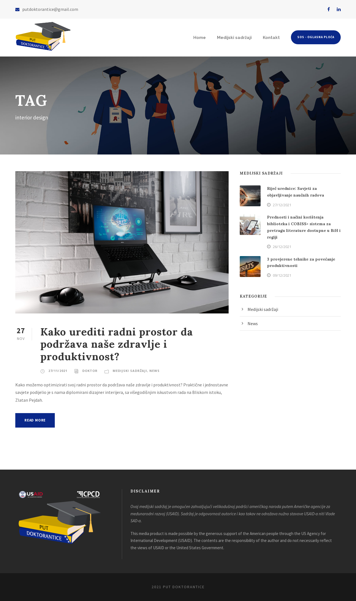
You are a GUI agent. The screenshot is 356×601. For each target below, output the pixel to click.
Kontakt (271, 37)
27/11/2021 (57, 371)
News (154, 371)
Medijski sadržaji (234, 37)
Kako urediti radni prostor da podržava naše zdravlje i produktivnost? (116, 344)
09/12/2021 (282, 275)
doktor (90, 371)
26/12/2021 (282, 246)
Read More (35, 420)
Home (199, 37)
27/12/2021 (282, 204)
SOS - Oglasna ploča (315, 37)
